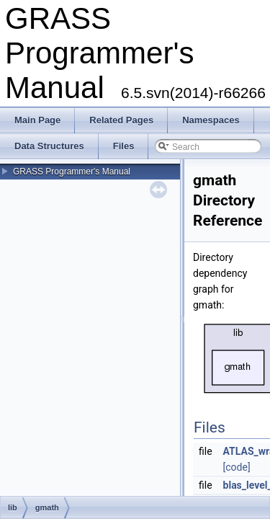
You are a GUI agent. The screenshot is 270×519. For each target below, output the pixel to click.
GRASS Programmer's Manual (71, 172)
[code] (237, 467)
